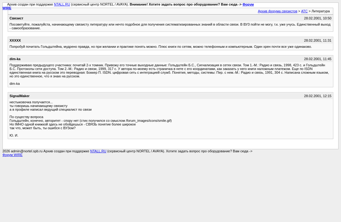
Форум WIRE (12, 155)
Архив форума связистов (277, 11)
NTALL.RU (62, 4)
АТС (304, 11)
